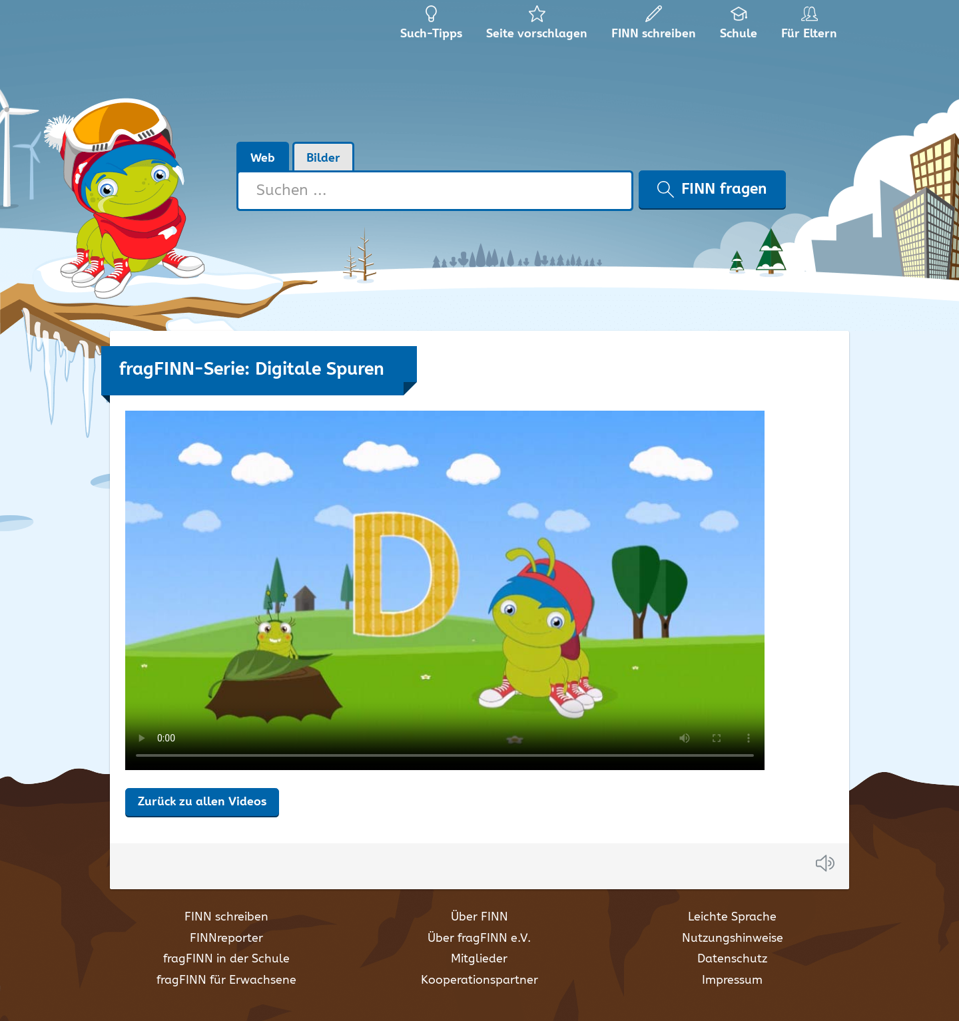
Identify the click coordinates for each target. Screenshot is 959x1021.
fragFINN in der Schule (226, 959)
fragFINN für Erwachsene (226, 980)
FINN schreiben (226, 917)
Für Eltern (811, 27)
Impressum (732, 980)
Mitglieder (479, 959)
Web (262, 158)
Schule (739, 27)
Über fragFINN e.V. (479, 938)
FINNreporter (226, 938)
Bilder (323, 158)
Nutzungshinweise (732, 938)
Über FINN (479, 917)
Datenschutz (732, 959)
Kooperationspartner (479, 980)
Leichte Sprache (732, 917)
